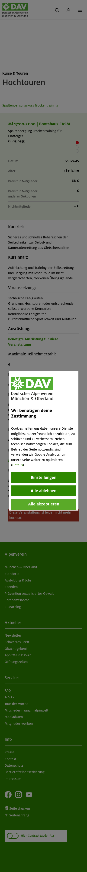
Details (17, 465)
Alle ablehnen (43, 490)
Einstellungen (43, 477)
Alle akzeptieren (43, 504)
